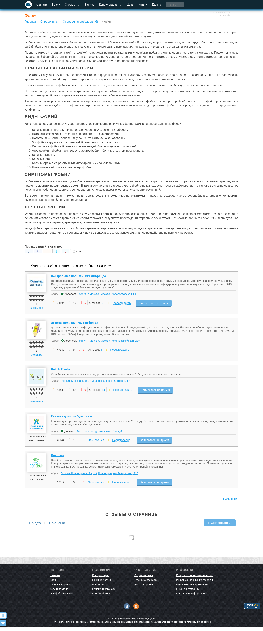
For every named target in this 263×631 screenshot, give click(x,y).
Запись (90, 4)
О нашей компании (187, 593)
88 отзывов (37, 403)
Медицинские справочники (192, 588)
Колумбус (225, 6)
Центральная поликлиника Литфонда (78, 276)
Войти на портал (221, 3)
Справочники (49, 21)
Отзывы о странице (131, 518)
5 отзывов (36, 308)
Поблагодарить (121, 303)
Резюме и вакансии (103, 593)
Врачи (56, 4)
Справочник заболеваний (80, 21)
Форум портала (143, 588)
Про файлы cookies (61, 597)
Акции (143, 4)
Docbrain (57, 459)
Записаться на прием (153, 302)
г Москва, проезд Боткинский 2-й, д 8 (98, 434)
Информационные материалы (194, 584)
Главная (30, 21)
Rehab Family (60, 371)
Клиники (41, 4)
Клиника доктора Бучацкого (71, 419)
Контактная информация (191, 597)
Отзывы (72, 4)
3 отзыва (36, 355)
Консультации (110, 4)
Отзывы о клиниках (145, 584)
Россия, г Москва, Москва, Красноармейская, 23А (108, 341)
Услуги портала (59, 593)
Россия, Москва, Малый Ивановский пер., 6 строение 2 (95, 383)
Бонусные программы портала (194, 579)
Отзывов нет (96, 443)
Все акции (98, 588)
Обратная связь (143, 579)
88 (103, 392)
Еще (157, 4)
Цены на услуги (101, 584)
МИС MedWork (101, 597)
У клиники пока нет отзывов (36, 441)
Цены (131, 4)
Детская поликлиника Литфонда (74, 324)
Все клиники (230, 502)
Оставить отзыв (219, 527)
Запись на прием (60, 588)
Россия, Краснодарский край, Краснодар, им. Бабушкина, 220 (99, 477)
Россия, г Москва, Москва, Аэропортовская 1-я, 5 (108, 294)
